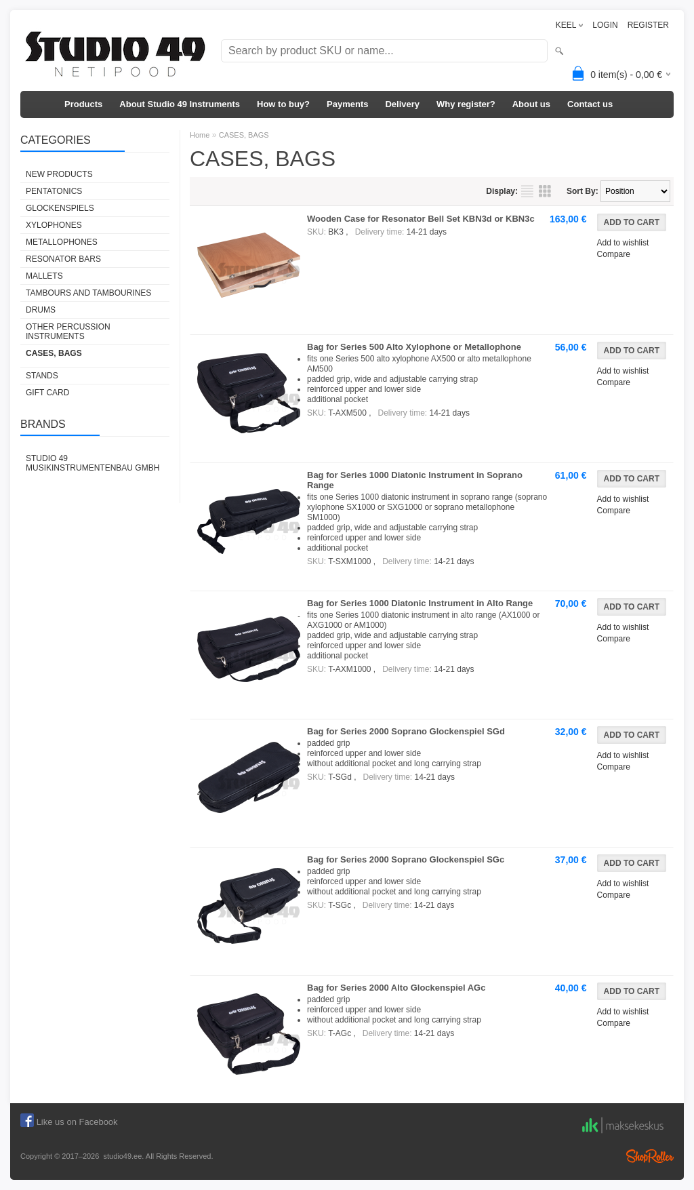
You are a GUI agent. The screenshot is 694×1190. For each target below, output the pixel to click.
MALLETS (44, 276)
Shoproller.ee (650, 1156)
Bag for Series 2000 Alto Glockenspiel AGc (396, 988)
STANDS (42, 375)
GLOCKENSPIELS (60, 208)
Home (199, 135)
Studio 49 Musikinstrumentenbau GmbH (92, 463)
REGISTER (648, 25)
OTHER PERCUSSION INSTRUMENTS (68, 331)
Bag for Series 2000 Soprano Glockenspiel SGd (406, 731)
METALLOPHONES (62, 242)
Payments (347, 104)
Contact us (590, 104)
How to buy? (283, 104)
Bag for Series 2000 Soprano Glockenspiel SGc (405, 859)
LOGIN (604, 25)
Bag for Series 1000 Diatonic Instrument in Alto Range (420, 603)
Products (83, 104)
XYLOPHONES (54, 225)
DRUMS (41, 310)
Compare (613, 254)
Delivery (402, 104)
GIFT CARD (47, 392)
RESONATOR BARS (63, 259)
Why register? (465, 104)
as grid (545, 191)
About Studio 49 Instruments (179, 104)
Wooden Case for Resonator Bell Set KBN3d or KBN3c (421, 219)
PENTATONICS (54, 191)
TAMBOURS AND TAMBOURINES (88, 293)
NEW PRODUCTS (59, 174)
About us (531, 104)
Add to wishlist (623, 242)
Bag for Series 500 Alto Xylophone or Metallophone (414, 347)
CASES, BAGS (54, 353)
